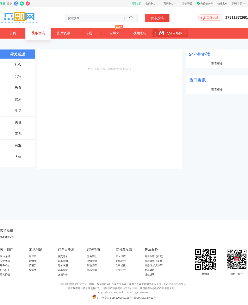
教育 (18, 87)
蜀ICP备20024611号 (144, 297)
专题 (89, 33)
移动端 (186, 3)
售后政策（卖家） (155, 260)
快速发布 (222, 3)
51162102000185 (119, 297)
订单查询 (63, 260)
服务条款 (5, 265)
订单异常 (63, 269)
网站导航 (239, 3)
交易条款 (92, 256)
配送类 (32, 269)
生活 (18, 110)
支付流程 (121, 256)
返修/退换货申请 (154, 265)
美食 (18, 122)
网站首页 (136, 3)
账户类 (32, 256)
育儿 (18, 133)
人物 (18, 157)
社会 (18, 64)
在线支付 (121, 260)
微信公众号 (204, 3)
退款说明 (150, 274)
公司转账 (121, 265)
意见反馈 (5, 274)
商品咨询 (92, 269)
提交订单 (63, 256)
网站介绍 (5, 256)
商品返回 (150, 269)
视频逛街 (140, 33)
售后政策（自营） (155, 256)
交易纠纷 (63, 274)
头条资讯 (38, 33)
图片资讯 (63, 33)
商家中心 (170, 3)
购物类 (32, 260)
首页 (13, 33)
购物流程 (92, 265)
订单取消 (63, 265)
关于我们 (5, 260)
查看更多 (217, 63)
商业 (18, 145)
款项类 (32, 265)
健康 (18, 99)
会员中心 (152, 3)
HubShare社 (7, 236)
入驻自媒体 (174, 33)
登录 (9, 3)
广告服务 (5, 269)
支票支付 (121, 269)
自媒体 (114, 33)
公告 (18, 76)
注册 (2, 3)
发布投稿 (157, 18)
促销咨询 (92, 260)
